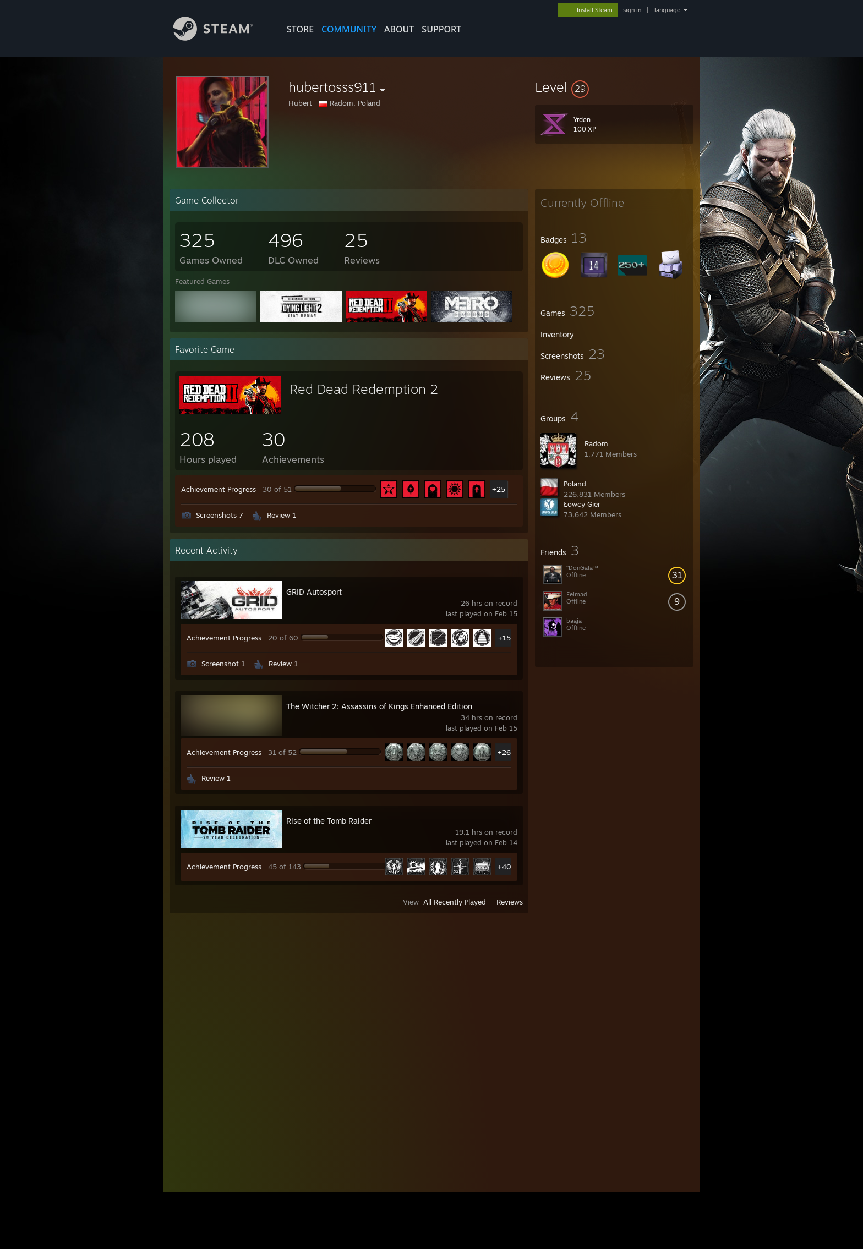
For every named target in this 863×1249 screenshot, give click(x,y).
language (667, 10)
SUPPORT (441, 29)
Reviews (509, 901)
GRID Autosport (314, 591)
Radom (596, 443)
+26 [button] (504, 752)
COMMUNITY (348, 29)
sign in (632, 10)
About (399, 29)
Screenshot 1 (223, 663)
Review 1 (281, 515)
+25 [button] (498, 489)
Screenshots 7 (219, 515)
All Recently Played (454, 901)
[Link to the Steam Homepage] (221, 37)
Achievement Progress (218, 489)
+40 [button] (504, 866)
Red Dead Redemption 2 (364, 389)
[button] (614, 87)
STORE (300, 29)
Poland (575, 483)
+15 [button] (504, 637)
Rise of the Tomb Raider (329, 820)
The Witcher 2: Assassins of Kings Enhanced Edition (379, 706)
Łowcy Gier (582, 504)
